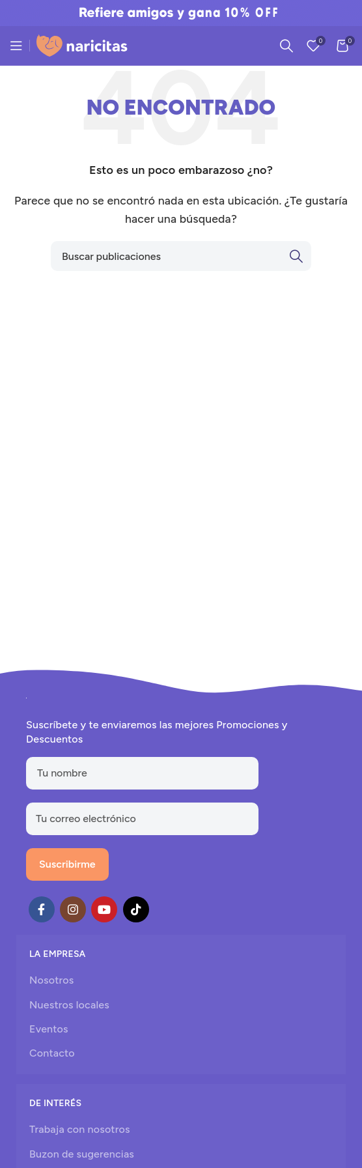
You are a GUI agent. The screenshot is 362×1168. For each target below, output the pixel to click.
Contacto (52, 1053)
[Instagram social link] (73, 909)
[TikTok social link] (136, 909)
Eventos (48, 1029)
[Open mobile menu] (16, 46)
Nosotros (51, 980)
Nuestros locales (69, 1005)
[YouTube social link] (104, 909)
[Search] (286, 46)
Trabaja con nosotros (79, 1129)
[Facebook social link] (42, 909)
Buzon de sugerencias (81, 1154)
